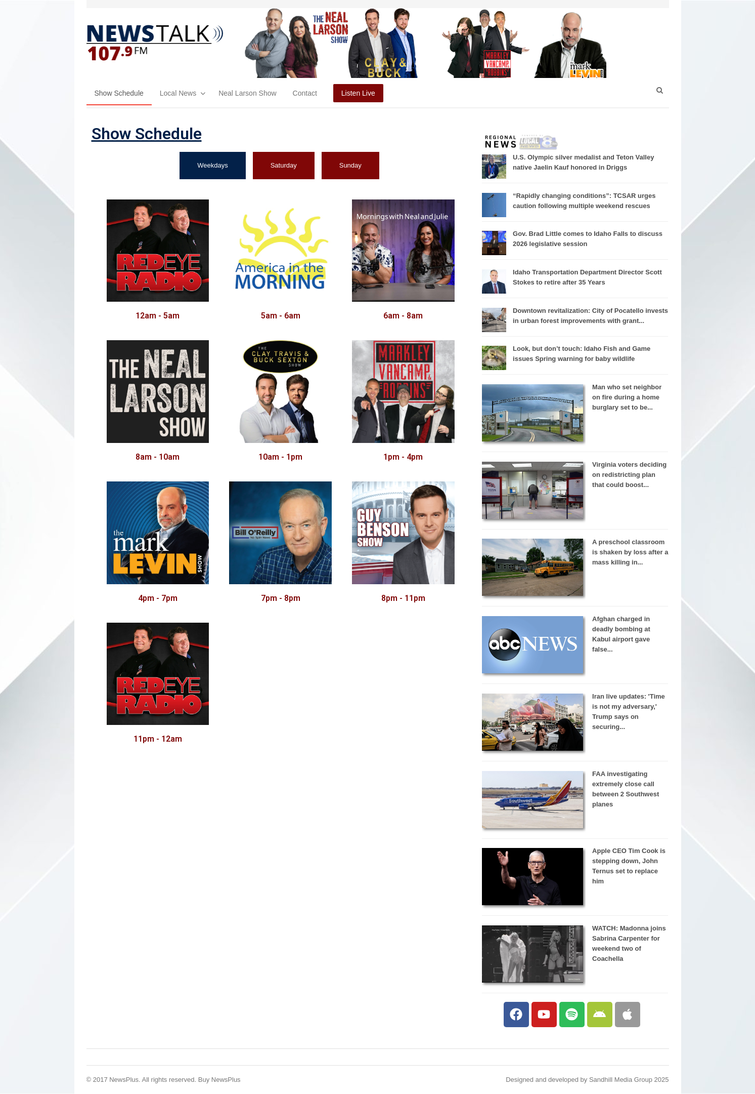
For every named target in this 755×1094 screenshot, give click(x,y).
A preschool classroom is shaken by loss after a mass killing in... (630, 552)
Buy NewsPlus (219, 1079)
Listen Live (358, 93)
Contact (305, 93)
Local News (178, 93)
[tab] (212, 165)
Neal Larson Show (247, 93)
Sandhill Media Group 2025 (629, 1079)
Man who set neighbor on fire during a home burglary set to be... (626, 397)
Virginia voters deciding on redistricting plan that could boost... (629, 475)
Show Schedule (119, 93)
